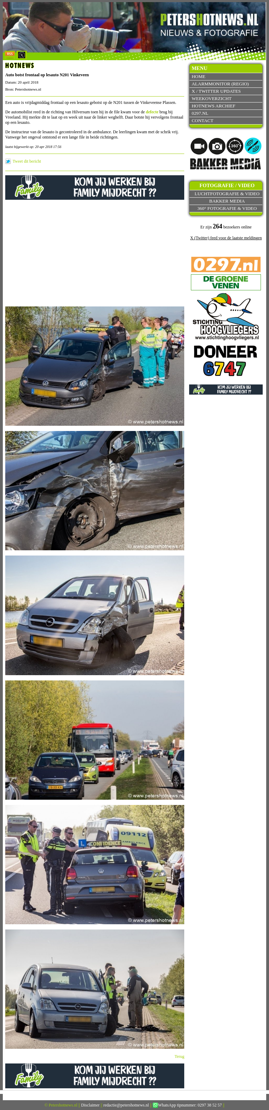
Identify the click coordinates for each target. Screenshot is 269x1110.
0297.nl (200, 113)
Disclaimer (90, 1105)
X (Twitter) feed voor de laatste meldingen (226, 237)
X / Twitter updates (216, 91)
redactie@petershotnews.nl (126, 1105)
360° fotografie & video (227, 208)
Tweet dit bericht (27, 161)
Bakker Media (227, 201)
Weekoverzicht (212, 98)
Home (198, 76)
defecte (152, 111)
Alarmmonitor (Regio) (220, 83)
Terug (180, 1056)
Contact (202, 120)
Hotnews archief (213, 105)
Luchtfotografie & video (227, 193)
